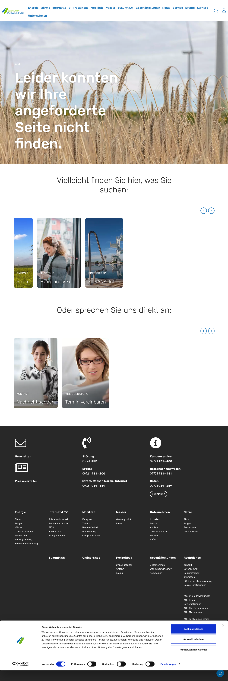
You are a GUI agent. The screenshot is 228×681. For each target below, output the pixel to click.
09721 (161, 461)
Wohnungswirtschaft (161, 569)
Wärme (45, 7)
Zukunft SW (125, 7)
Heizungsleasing (23, 539)
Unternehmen (37, 15)
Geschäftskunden (148, 7)
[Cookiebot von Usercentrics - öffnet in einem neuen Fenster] (20, 674)
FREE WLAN (55, 531)
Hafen (153, 539)
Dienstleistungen (24, 531)
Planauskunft (191, 531)
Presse (153, 523)
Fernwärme (190, 527)
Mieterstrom (21, 535)
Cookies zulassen (193, 639)
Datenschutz (190, 569)
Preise (119, 523)
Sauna (119, 573)
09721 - (93, 473)
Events (190, 7)
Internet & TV (61, 7)
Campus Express (91, 535)
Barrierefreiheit (90, 527)
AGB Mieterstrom (193, 612)
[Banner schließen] (223, 636)
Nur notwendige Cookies (193, 660)
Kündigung (158, 494)
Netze (166, 7)
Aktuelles (155, 519)
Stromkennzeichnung (26, 543)
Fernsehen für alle (58, 523)
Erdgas (18, 523)
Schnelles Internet (58, 519)
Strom (18, 519)
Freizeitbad (81, 7)
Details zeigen (168, 674)
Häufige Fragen (57, 535)
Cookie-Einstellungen (195, 585)
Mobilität (97, 7)
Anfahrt (120, 569)
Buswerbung (89, 531)
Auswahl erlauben (193, 650)
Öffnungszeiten (124, 565)
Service (178, 7)
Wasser (110, 7)
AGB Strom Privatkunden (197, 596)
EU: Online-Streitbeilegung (198, 581)
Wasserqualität (124, 519)
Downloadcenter (159, 531)
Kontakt (188, 565)
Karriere (202, 7)
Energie (33, 7)
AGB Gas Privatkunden (196, 608)
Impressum (190, 577)
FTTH (51, 527)
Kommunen (156, 573)
